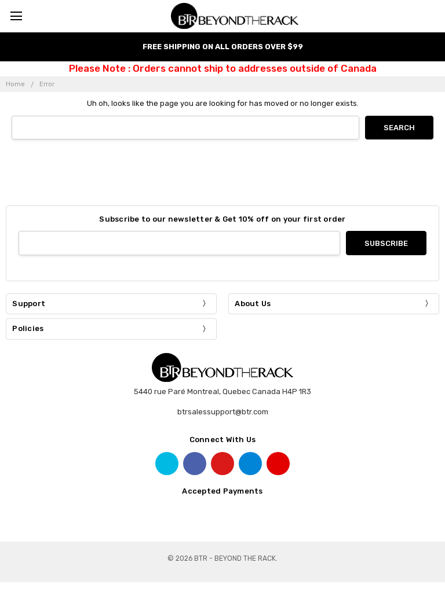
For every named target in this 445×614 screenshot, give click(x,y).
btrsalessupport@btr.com (222, 411)
